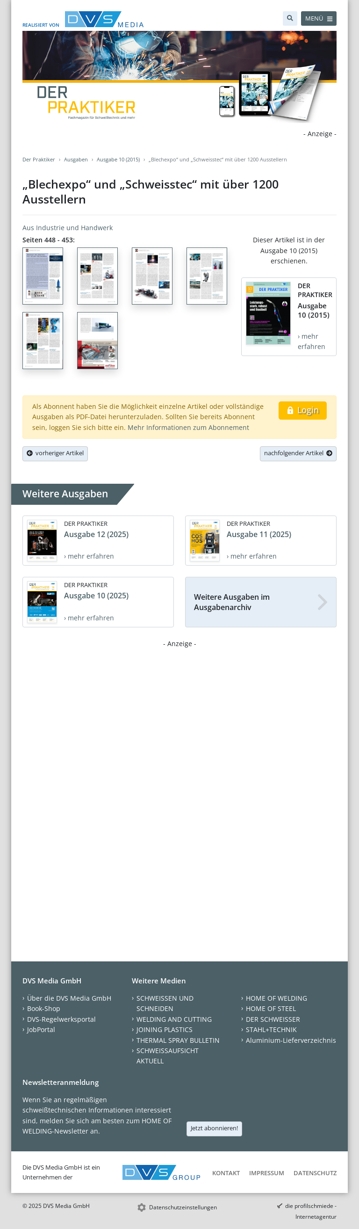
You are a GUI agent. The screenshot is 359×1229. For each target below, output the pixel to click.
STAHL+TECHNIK (271, 1029)
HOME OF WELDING (276, 998)
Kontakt (226, 1173)
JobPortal (41, 1029)
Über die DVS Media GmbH (69, 998)
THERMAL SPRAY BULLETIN (178, 1040)
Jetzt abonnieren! (214, 1128)
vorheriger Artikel (55, 453)
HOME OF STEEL (271, 1008)
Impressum (266, 1173)
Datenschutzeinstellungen (183, 1207)
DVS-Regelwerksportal (61, 1019)
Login (303, 409)
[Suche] (290, 18)
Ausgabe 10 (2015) (118, 159)
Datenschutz (315, 1173)
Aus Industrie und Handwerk (67, 227)
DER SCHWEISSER (273, 1019)
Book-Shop (43, 1008)
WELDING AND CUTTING (174, 1019)
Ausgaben (76, 159)
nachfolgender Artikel (298, 453)
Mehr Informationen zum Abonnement (188, 427)
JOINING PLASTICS (164, 1029)
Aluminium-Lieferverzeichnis (291, 1040)
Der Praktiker (38, 159)
